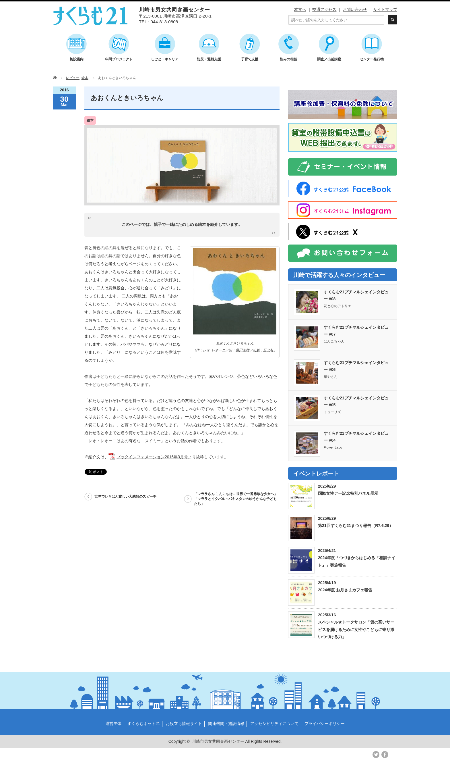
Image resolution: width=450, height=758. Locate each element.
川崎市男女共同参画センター (218, 741)
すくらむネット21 (143, 723)
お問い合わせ (355, 9)
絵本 (85, 78)
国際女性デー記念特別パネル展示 (348, 493)
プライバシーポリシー (324, 723)
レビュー (72, 78)
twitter (376, 754)
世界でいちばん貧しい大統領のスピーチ (125, 497)
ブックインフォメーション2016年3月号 (152, 457)
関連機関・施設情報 (226, 723)
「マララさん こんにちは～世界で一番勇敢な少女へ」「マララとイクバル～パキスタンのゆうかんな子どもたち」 (236, 499)
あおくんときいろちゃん (127, 97)
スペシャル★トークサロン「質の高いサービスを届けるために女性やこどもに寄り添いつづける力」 (356, 629)
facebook (384, 754)
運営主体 (113, 723)
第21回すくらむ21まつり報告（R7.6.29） (355, 525)
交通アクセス (324, 9)
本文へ (300, 9)
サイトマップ (385, 9)
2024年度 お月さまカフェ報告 (345, 590)
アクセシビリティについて (274, 723)
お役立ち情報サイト (184, 723)
